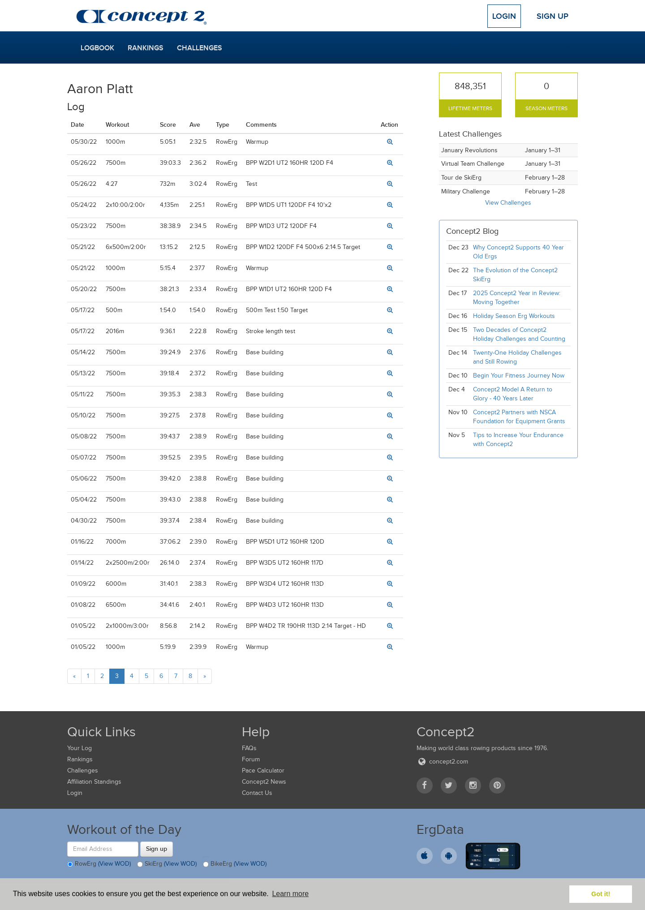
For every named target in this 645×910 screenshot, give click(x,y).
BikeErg (235, 864)
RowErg (99, 864)
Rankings (145, 48)
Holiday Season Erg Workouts (514, 316)
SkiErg (167, 864)
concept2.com (442, 761)
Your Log (79, 748)
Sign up (156, 848)
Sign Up (552, 16)
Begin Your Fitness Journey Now (518, 375)
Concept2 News (264, 781)
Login (504, 16)
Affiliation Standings (94, 781)
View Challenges (508, 202)
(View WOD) (114, 863)
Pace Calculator (263, 770)
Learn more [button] (290, 893)
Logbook (97, 48)
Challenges (199, 48)
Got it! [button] (600, 893)
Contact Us (257, 793)
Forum (251, 759)
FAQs (249, 748)
